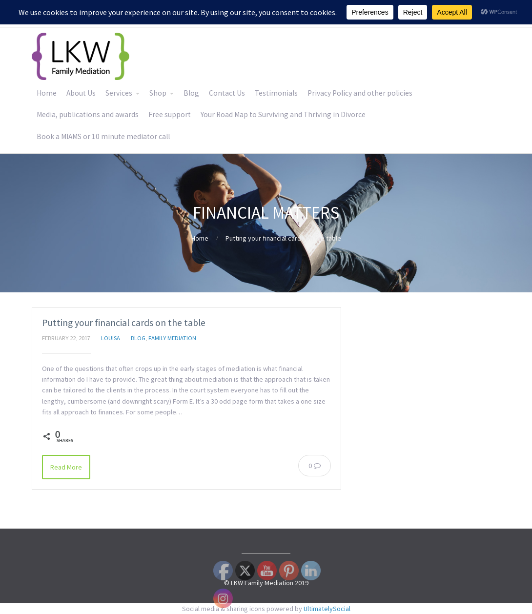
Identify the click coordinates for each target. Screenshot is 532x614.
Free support (169, 114)
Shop (157, 93)
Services (118, 93)
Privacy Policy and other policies (359, 93)
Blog (191, 93)
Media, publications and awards (88, 114)
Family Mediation (172, 338)
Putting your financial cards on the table (123, 322)
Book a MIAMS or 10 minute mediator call (103, 136)
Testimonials (276, 93)
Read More (66, 467)
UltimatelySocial (327, 608)
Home (47, 93)
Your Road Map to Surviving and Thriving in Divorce (283, 114)
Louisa (110, 338)
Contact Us (227, 93)
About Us (81, 93)
